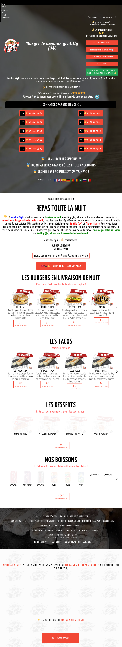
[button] (20, 330)
